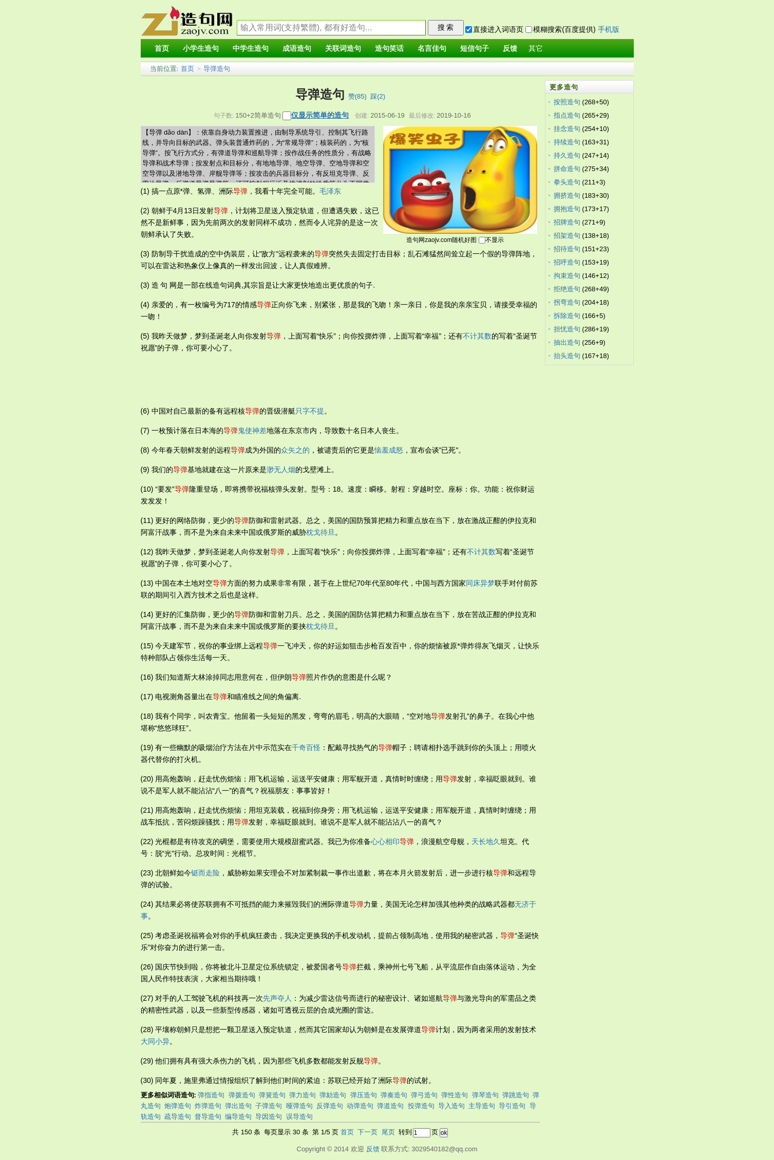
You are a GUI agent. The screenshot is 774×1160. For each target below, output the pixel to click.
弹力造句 (302, 1095)
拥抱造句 (567, 209)
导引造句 (512, 1106)
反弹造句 (329, 1106)
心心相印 (385, 841)
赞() (357, 96)
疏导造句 (177, 1116)
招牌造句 (567, 222)
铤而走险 (205, 873)
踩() (377, 96)
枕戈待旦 (320, 532)
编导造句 (238, 1116)
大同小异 (155, 1041)
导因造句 (268, 1116)
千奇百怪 (306, 747)
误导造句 (299, 1116)
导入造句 (451, 1106)
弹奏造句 (394, 1095)
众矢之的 (295, 450)
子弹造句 (268, 1106)
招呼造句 (567, 262)
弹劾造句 (332, 1095)
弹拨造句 (242, 1095)
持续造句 (567, 142)
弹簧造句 (272, 1095)
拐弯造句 (567, 302)
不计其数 (477, 336)
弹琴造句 (485, 1095)
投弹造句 (421, 1106)
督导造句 (208, 1116)
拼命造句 (567, 169)
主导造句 (481, 1106)
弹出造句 (238, 1106)
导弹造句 (216, 68)
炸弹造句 (208, 1106)
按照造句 (567, 102)
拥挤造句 (567, 195)
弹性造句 (454, 1095)
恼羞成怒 (388, 450)
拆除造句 (567, 316)
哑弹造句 (299, 1106)
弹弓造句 (424, 1095)
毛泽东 (330, 191)
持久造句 (567, 155)
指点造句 (567, 115)
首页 (187, 68)
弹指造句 (211, 1095)
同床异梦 (480, 583)
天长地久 (485, 841)
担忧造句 (567, 329)
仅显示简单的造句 (320, 115)
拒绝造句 (567, 289)
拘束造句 (567, 275)
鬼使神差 (252, 430)
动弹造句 (360, 1106)
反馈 (373, 1149)
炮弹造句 (177, 1106)
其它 (535, 48)
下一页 (367, 1132)
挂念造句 (567, 129)
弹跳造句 (515, 1095)
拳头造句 (567, 182)
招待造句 (567, 249)
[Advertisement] (328, 380)
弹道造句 (390, 1106)
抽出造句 (567, 342)
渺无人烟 (281, 469)
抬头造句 (567, 356)
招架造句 (567, 235)
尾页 (388, 1132)
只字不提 (309, 411)
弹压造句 (363, 1095)
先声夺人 (277, 998)
